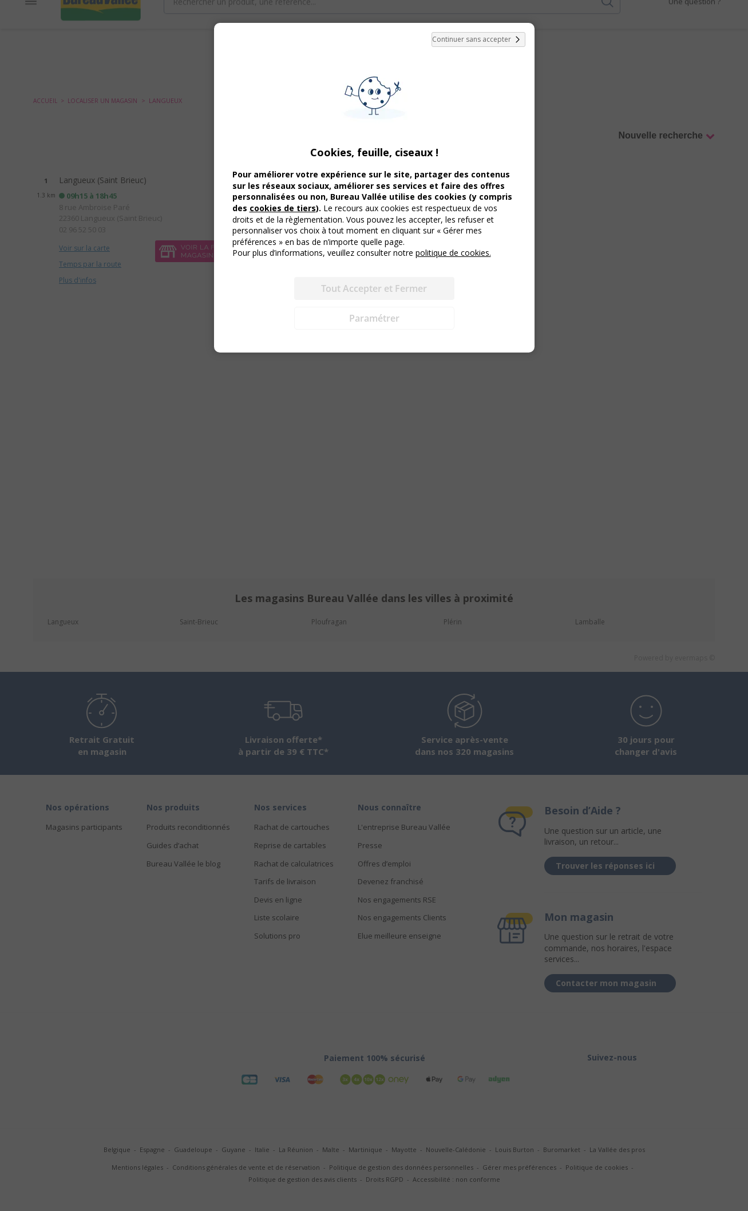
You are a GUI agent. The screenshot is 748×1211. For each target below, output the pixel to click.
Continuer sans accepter (478, 39)
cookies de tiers (283, 208)
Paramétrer (374, 318)
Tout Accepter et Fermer (374, 288)
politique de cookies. (453, 252)
